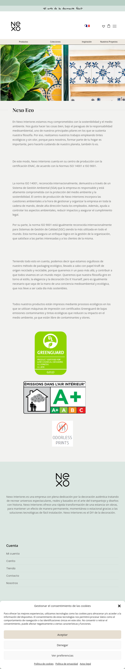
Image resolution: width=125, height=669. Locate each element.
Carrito (10, 561)
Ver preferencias (62, 655)
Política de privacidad (66, 663)
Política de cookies (44, 663)
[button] (119, 606)
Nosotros (12, 583)
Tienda (10, 568)
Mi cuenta (13, 554)
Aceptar (62, 635)
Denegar (62, 645)
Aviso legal (85, 663)
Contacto (12, 576)
